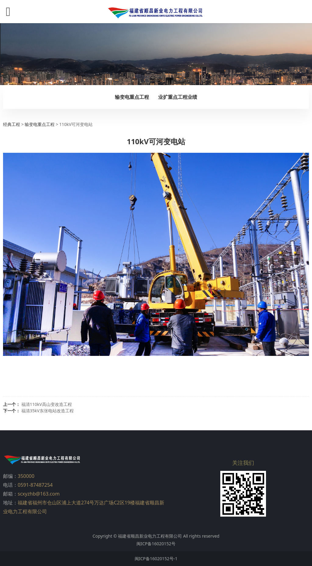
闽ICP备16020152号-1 (156, 558)
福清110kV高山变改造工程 (46, 404)
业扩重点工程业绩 (177, 97)
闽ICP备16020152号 (156, 543)
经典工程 (11, 124)
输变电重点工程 (132, 97)
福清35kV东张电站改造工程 (47, 411)
